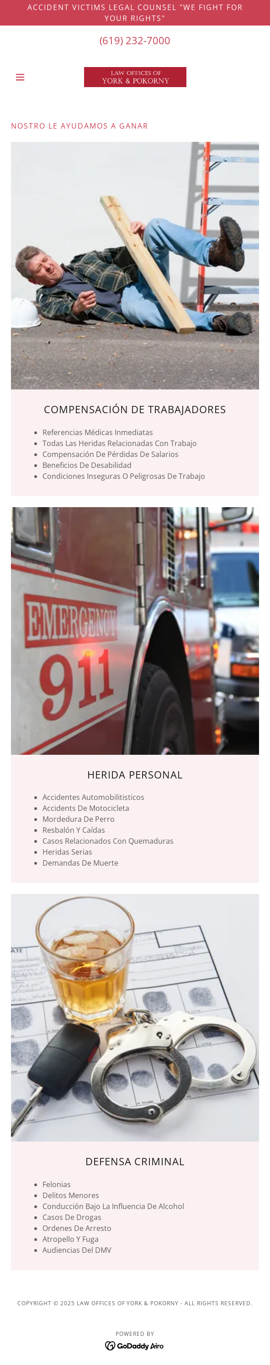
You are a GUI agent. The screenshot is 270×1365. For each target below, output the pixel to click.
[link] (135, 77)
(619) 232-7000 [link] (135, 40)
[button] (29, 77)
